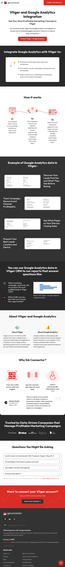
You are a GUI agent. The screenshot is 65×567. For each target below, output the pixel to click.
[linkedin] (10, 519)
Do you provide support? (13, 474)
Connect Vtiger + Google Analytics (32, 39)
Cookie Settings (8, 546)
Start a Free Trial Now (32, 501)
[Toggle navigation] (2, 2)
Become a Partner (28, 554)
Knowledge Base (8, 562)
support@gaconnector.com (50, 478)
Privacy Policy (27, 559)
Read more (7, 542)
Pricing (5, 557)
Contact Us (7, 565)
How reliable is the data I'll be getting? (17, 468)
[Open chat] (61, 563)
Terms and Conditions (30, 557)
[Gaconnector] (11, 2)
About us (6, 554)
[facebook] (5, 519)
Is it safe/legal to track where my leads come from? (22, 462)
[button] (54, 2)
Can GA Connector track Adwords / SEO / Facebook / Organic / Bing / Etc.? (29, 456)
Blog (4, 559)
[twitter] (14, 519)
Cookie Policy (27, 562)
